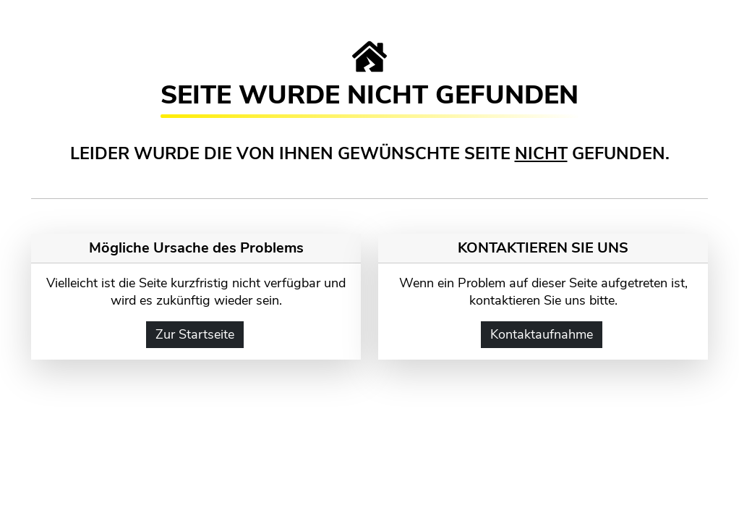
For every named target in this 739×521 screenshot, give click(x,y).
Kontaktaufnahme (541, 334)
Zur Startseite (194, 334)
